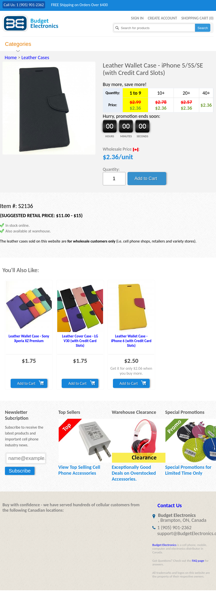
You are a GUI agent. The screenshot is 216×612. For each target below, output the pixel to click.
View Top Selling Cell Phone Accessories (79, 470)
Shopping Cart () (197, 18)
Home (11, 57)
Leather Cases (35, 57)
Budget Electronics (164, 545)
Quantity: (111, 169)
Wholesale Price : (121, 149)
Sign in (137, 18)
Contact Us (170, 505)
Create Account (162, 18)
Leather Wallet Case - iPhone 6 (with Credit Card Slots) (131, 341)
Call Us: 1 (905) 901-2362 (24, 4)
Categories (18, 44)
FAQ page (198, 560)
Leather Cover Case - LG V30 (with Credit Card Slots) (80, 341)
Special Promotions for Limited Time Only (188, 470)
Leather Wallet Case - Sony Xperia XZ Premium (29, 338)
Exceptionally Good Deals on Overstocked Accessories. (134, 473)
